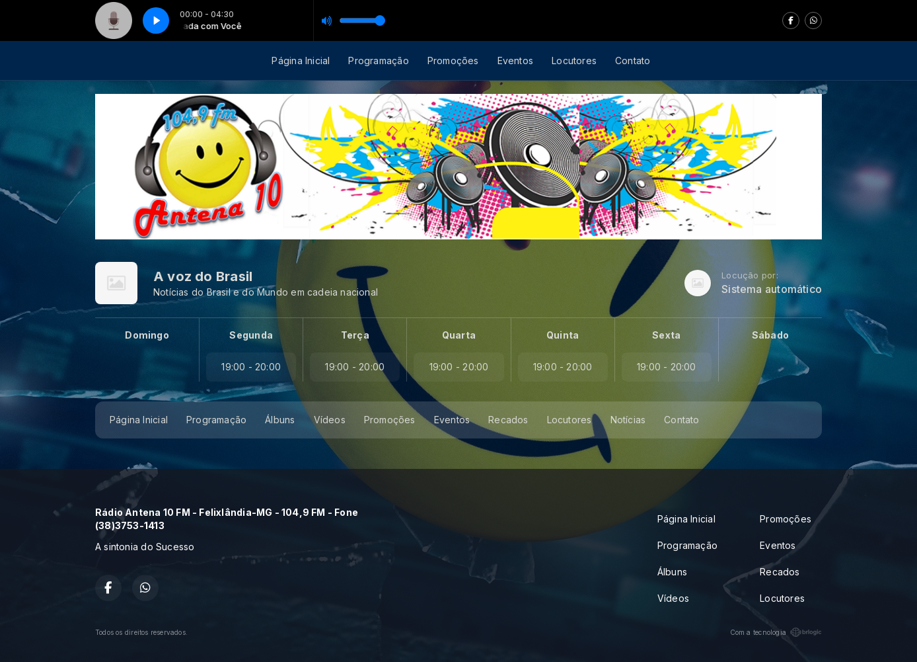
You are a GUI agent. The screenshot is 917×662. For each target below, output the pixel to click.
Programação (378, 60)
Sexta (666, 335)
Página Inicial (301, 60)
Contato (632, 60)
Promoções (453, 60)
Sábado (770, 335)
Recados (508, 419)
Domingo (146, 335)
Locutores (574, 60)
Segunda (250, 335)
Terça (355, 335)
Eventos (515, 60)
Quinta (562, 335)
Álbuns (280, 419)
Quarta (459, 335)
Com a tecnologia (776, 632)
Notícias (628, 419)
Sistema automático (771, 289)
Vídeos (330, 419)
